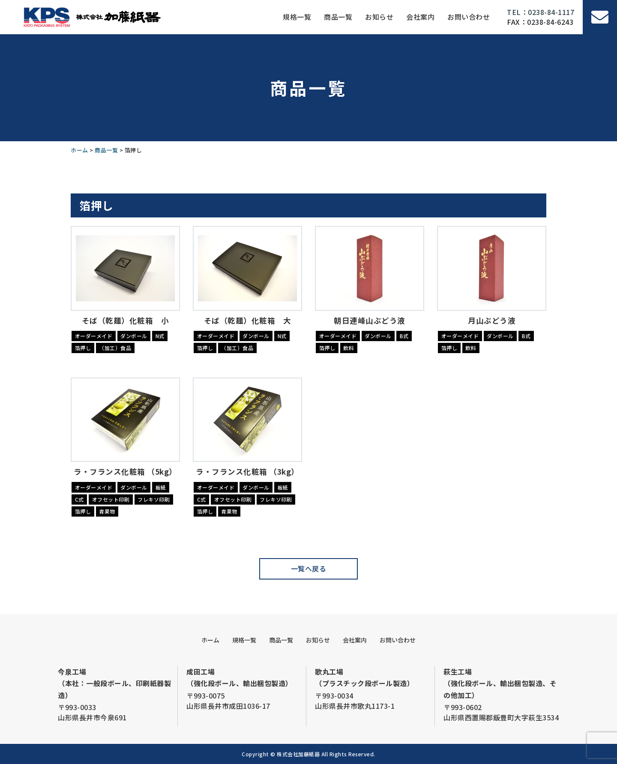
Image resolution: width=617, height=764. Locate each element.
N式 (160, 335)
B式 (404, 335)
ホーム (210, 640)
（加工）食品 (115, 347)
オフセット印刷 (111, 499)
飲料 (348, 347)
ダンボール (133, 335)
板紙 (161, 487)
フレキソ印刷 (154, 499)
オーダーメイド (94, 335)
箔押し (83, 347)
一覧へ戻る (308, 568)
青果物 (107, 511)
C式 (79, 499)
